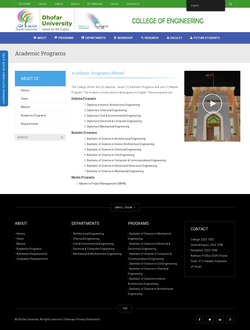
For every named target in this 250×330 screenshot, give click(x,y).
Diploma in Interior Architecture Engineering (113, 104)
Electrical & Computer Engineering (93, 248)
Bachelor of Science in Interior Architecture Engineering (120, 144)
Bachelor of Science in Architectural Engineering (116, 138)
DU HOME (25, 3)
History (25, 90)
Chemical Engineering (86, 238)
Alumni (75, 3)
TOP (125, 308)
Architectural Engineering (88, 233)
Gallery (59, 3)
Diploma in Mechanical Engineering (108, 126)
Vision (24, 98)
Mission (25, 107)
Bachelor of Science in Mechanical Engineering (115, 171)
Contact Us (133, 3)
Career (114, 3)
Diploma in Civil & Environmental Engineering (114, 115)
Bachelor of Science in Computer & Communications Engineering (126, 160)
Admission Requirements (31, 253)
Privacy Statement (87, 319)
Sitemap (69, 319)
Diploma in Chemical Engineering (107, 110)
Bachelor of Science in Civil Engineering (110, 154)
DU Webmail (95, 3)
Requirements (29, 123)
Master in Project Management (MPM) (102, 183)
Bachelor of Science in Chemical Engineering (114, 149)
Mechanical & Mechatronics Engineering (97, 253)
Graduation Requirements (32, 258)
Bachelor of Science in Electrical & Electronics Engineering (122, 165)
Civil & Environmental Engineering (93, 243)
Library (42, 3)
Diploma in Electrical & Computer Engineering (114, 121)
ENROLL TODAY (125, 207)
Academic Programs (33, 115)
